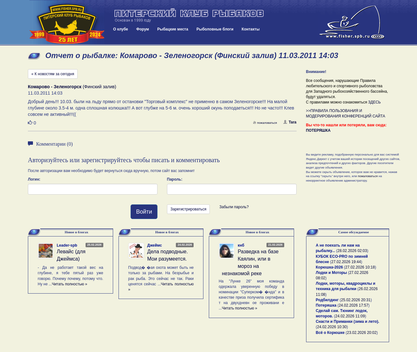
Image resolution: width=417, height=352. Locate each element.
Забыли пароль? (234, 207)
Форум (142, 29)
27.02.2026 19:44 (346, 262)
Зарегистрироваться (188, 209)
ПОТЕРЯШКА (318, 130)
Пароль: (175, 179)
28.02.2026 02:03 (352, 251)
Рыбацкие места (172, 29)
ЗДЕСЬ (374, 102)
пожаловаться (265, 122)
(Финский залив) (72, 86)
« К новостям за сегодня (52, 74)
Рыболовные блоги (215, 29)
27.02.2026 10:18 (360, 267)
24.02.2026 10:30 (332, 327)
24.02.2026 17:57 (353, 305)
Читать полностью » (69, 284)
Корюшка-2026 (329, 267)
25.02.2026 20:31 (355, 300)
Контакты (251, 29)
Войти (144, 212)
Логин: (34, 179)
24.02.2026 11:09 (350, 316)
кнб (241, 245)
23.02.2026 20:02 (361, 332)
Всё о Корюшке (330, 332)
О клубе (120, 29)
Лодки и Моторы (331, 272)
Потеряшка (326, 305)
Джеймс (154, 245)
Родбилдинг (327, 300)
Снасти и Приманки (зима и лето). (347, 321)
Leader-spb (67, 245)
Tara (289, 122)
